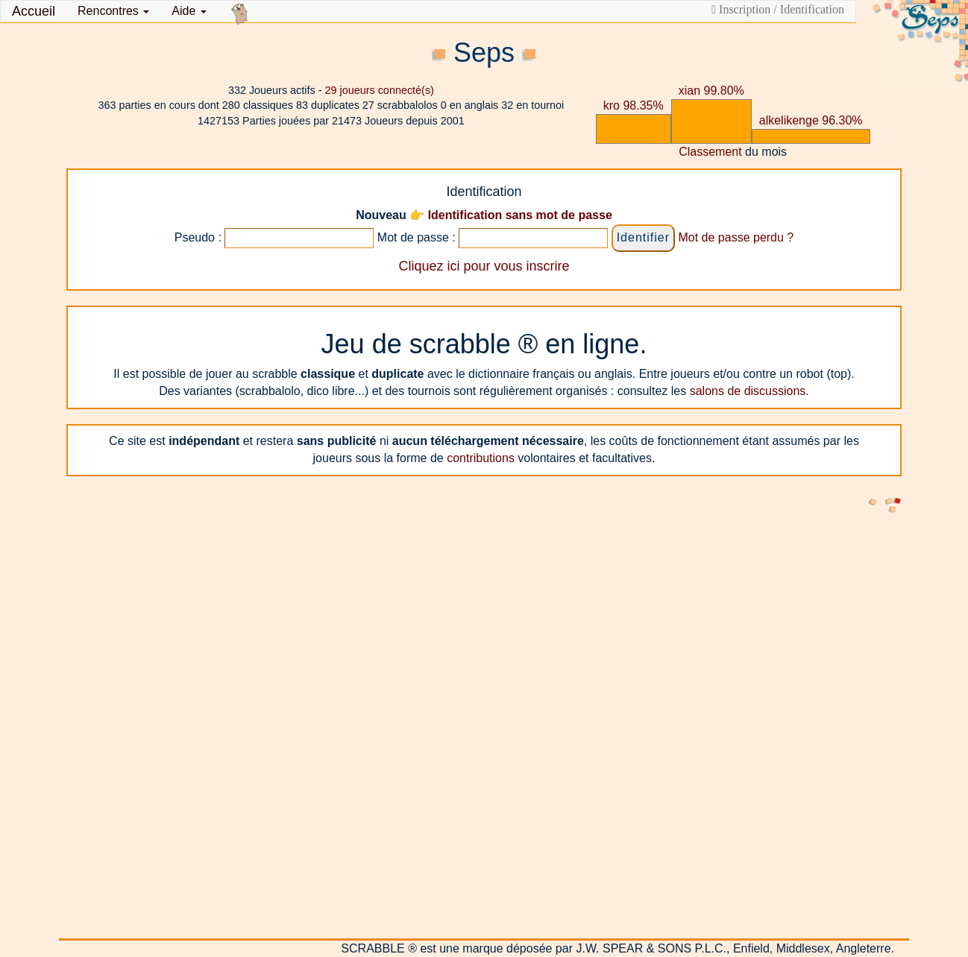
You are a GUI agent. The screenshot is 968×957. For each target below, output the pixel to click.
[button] (113, 11)
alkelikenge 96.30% (811, 120)
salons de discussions (748, 391)
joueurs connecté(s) (378, 90)
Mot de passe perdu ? (735, 237)
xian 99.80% (711, 90)
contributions (481, 458)
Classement (710, 151)
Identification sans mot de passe (520, 215)
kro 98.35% (633, 105)
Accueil (33, 11)
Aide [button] (189, 10)
